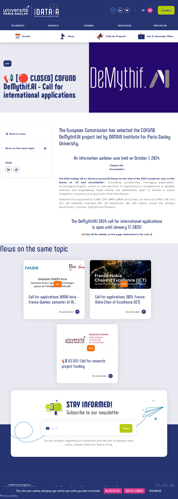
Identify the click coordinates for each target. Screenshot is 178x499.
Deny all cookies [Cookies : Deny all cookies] (134, 490)
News (71, 36)
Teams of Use (104, 444)
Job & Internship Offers (160, 36)
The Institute (17, 25)
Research (53, 25)
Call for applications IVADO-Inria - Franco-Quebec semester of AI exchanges (53, 299)
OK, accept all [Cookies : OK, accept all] (113, 490)
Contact (166, 10)
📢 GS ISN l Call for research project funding (83, 363)
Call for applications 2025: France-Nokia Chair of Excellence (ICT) (120, 299)
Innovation (124, 25)
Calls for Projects (116, 36)
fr (143, 10)
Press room (160, 25)
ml (16, 169)
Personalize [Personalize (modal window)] (155, 490)
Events (26, 36)
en (150, 10)
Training (89, 25)
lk (8, 169)
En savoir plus (66, 311)
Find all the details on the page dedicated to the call (116, 234)
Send (126, 428)
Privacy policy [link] (8, 495)
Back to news (18, 133)
